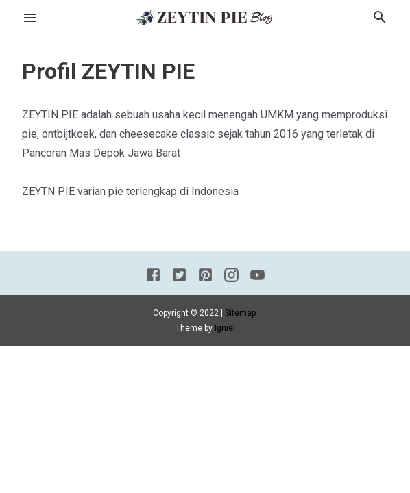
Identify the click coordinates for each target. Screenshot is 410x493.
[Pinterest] (205, 277)
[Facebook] (153, 277)
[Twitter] (179, 277)
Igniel (225, 328)
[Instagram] (231, 277)
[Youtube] (257, 277)
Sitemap (240, 313)
